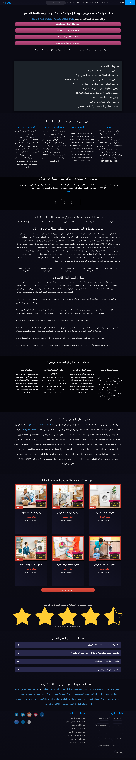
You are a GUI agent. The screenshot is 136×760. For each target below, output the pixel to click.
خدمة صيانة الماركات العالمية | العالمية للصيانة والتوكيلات (62, 699)
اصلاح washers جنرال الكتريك (74, 689)
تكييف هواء (31, 424)
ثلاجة (41, 424)
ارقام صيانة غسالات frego (116, 732)
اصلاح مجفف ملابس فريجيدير (84, 694)
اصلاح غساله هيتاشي (50, 689)
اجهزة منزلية (119, 2)
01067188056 (42, 19)
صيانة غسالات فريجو (104, 745)
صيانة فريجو (129, 2)
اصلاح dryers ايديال (108, 694)
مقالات (97, 2)
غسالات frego (103, 732)
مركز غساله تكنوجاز (95, 699)
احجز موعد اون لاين (73, 2)
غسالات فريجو (118, 752)
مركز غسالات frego (117, 725)
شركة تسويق (30, 699)
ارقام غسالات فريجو (117, 745)
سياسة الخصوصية (87, 2)
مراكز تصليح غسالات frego (102, 725)
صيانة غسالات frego (117, 718)
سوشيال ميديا (107, 2)
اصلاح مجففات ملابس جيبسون (26, 689)
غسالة (48, 424)
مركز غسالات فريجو (104, 738)
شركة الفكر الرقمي (78, 704)
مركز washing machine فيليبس (35, 694)
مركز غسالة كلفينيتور (61, 694)
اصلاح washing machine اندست (104, 689)
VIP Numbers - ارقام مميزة (55, 704)
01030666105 (64, 19)
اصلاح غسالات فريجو (117, 738)
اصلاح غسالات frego (104, 718)
